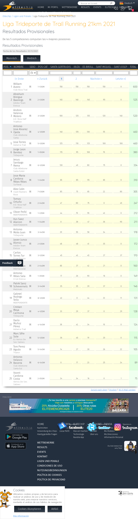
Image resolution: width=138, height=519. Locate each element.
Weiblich (32, 58)
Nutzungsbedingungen (52, 470)
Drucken (113, 390)
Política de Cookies (49, 474)
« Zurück (42, 78)
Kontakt (42, 12)
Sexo (32, 66)
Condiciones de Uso (49, 465)
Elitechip (110, 7)
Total (133, 66)
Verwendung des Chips (47, 431)
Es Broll (88, 66)
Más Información (21, 516)
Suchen (111, 3)
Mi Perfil (53, 7)
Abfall (54, 508)
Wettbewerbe (69, 7)
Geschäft (124, 7)
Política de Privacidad (51, 479)
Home (41, 7)
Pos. (6, 66)
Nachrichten (42, 428)
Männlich (11, 58)
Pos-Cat (43, 66)
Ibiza (77, 66)
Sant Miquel (103, 66)
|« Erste (19, 78)
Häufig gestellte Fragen (47, 434)
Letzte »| (121, 78)
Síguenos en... (73, 424)
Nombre (19, 66)
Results (85, 7)
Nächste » (96, 78)
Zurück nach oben (99, 390)
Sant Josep (120, 66)
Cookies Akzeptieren (29, 508)
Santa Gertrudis (60, 66)
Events (97, 7)
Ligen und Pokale (60, 12)
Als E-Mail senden (127, 390)
